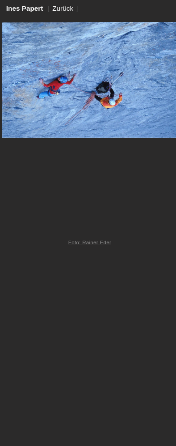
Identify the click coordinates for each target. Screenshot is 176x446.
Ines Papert (24, 8)
